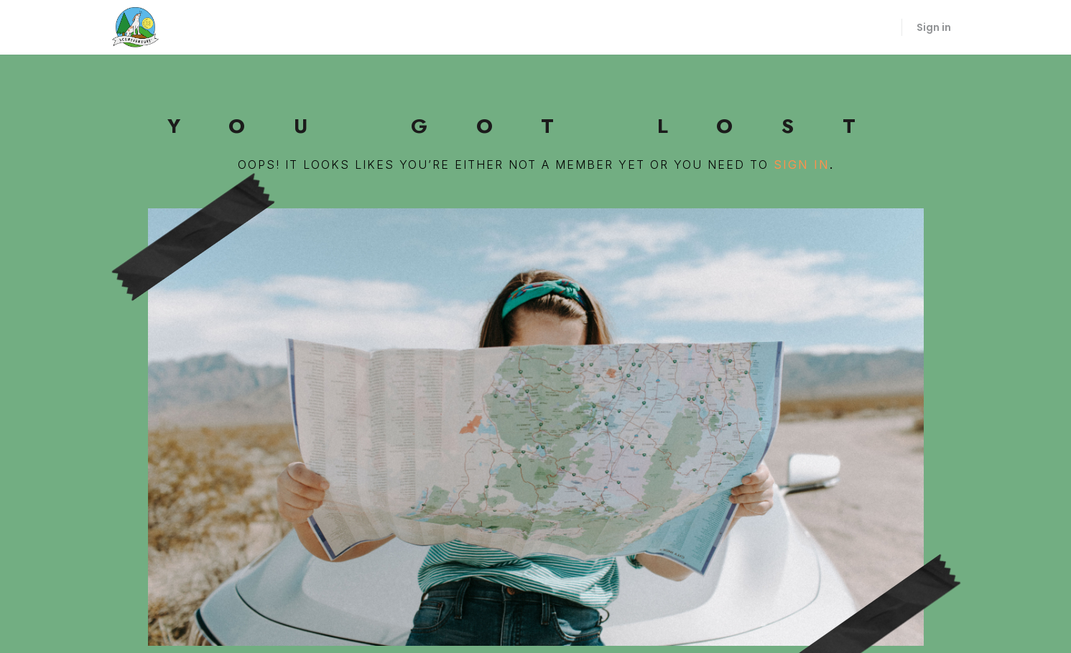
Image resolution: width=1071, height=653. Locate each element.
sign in (802, 164)
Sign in (934, 27)
